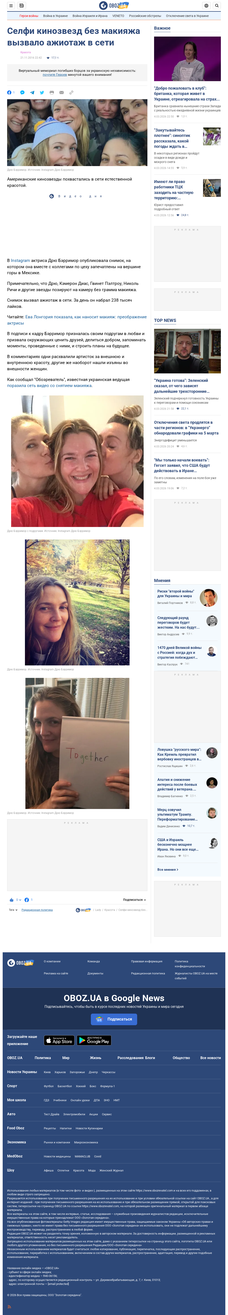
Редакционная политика (37, 910)
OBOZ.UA (203, 1198)
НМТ (117, 1100)
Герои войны (29, 16)
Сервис (107, 1114)
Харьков (60, 1072)
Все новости (210, 1058)
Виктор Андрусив (168, 634)
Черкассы (108, 1072)
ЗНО (107, 1100)
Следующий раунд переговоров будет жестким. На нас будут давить (176, 623)
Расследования (131, 1058)
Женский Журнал (112, 1170)
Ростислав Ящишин (170, 766)
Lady (98, 910)
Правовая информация (146, 961)
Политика (43, 1058)
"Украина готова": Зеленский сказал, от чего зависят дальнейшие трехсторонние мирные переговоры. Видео (181, 386)
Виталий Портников (170, 603)
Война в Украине (55, 16)
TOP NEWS (165, 320)
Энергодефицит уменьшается (175, 440)
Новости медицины (57, 1156)
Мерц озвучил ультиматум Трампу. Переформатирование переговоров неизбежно (178, 815)
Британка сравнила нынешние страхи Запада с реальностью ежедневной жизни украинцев (187, 108)
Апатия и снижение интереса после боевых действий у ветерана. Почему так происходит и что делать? (178, 785)
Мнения (162, 580)
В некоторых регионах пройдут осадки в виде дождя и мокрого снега (177, 158)
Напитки (66, 1128)
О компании (52, 961)
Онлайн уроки (80, 1100)
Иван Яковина (166, 856)
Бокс (93, 1086)
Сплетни (63, 1170)
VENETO (118, 16)
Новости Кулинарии (89, 1128)
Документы (95, 973)
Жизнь (95, 1058)
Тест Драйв (51, 1114)
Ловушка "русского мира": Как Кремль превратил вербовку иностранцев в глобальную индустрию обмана (179, 754)
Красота (25, 52)
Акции (93, 1114)
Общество (181, 1058)
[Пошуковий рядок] (217, 5)
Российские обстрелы (145, 16)
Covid (97, 1156)
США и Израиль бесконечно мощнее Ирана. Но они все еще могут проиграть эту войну (176, 845)
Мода (92, 1170)
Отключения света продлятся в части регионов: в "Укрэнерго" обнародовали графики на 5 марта (186, 428)
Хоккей (81, 1086)
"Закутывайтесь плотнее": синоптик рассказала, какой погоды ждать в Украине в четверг (172, 138)
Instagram (20, 260)
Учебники (60, 1100)
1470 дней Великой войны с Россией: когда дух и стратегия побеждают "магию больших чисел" (179, 653)
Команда (94, 961)
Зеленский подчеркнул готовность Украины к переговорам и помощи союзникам (186, 400)
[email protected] (58, 1284)
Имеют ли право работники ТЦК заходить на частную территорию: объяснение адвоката (174, 190)
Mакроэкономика (86, 1142)
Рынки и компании (57, 1142)
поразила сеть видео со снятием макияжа (49, 385)
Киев (47, 1072)
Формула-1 (107, 1086)
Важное (162, 28)
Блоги (150, 1058)
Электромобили (74, 1114)
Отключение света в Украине (187, 16)
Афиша (48, 1170)
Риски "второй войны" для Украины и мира (175, 593)
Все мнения (166, 870)
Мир (65, 1058)
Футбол (49, 1086)
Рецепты (50, 1128)
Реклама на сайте (56, 973)
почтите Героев (55, 75)
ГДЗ (46, 1100)
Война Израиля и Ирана (90, 16)
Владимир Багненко (170, 796)
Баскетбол (65, 1086)
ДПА (97, 1100)
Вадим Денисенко (168, 826)
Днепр (93, 1072)
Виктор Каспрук (167, 664)
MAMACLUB (82, 1156)
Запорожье (77, 1072)
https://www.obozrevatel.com (154, 1190)
